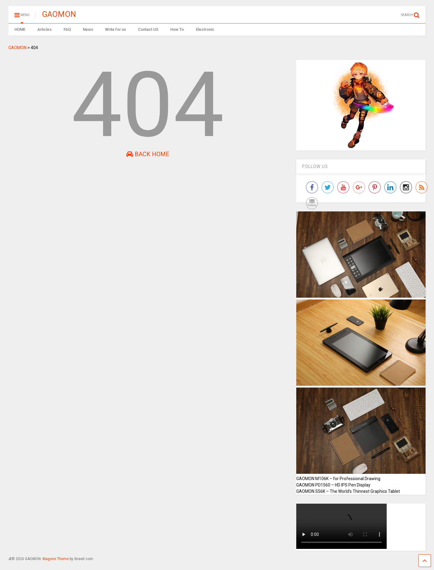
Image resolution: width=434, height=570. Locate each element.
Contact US (148, 29)
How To (177, 29)
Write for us (115, 29)
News (88, 29)
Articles (44, 29)
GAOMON (59, 14)
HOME (19, 29)
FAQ (67, 29)
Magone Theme (55, 559)
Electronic (205, 29)
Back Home (147, 154)
